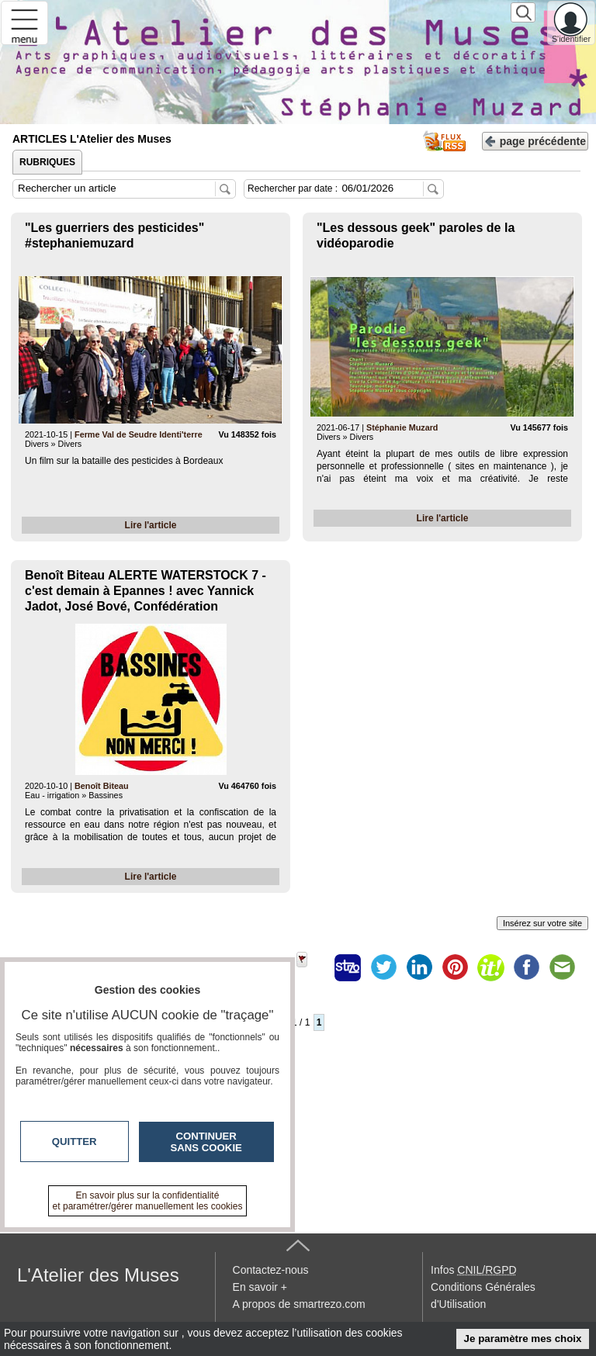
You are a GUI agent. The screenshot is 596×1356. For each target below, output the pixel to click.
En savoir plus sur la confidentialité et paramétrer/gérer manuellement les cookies (148, 1201)
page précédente (535, 140)
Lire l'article (151, 525)
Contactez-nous (271, 1270)
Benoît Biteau (101, 785)
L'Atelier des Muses (98, 1274)
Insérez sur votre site (542, 923)
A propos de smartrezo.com (299, 1304)
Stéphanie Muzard (402, 427)
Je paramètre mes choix (523, 1338)
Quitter (74, 1141)
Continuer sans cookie (206, 1142)
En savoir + (260, 1287)
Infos (473, 1270)
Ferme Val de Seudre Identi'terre (138, 434)
